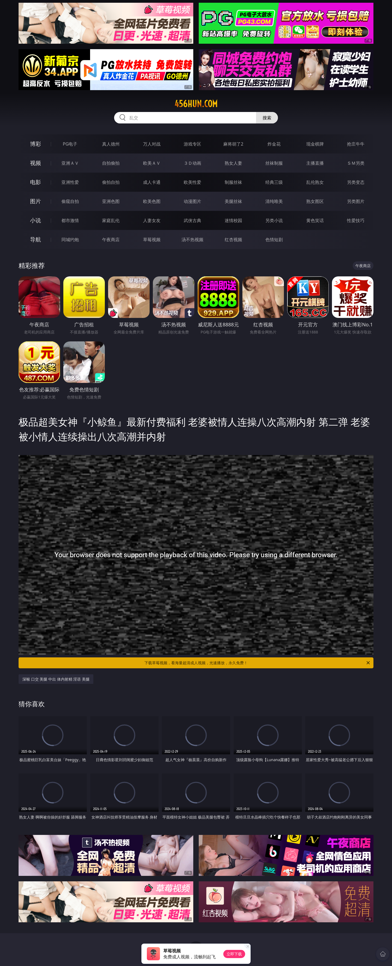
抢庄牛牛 (355, 144)
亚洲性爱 (70, 182)
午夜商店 (111, 240)
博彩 (35, 143)
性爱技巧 (355, 220)
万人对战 (152, 144)
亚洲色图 (111, 201)
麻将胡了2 (233, 144)
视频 (35, 163)
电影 (35, 182)
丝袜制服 (274, 163)
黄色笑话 (315, 220)
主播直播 (315, 163)
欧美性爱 (192, 182)
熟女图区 (315, 201)
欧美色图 (152, 201)
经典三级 (274, 182)
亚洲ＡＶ (70, 163)
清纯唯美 (274, 201)
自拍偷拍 (111, 163)
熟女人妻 (233, 163)
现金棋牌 (315, 144)
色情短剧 (274, 240)
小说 (35, 220)
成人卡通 (152, 182)
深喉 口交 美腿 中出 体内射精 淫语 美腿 (56, 679)
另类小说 (274, 220)
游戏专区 (192, 144)
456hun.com (196, 103)
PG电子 (70, 144)
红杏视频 (233, 240)
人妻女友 (152, 220)
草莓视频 (152, 240)
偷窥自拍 (70, 201)
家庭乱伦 (111, 220)
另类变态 (355, 182)
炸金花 (274, 144)
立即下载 (234, 953)
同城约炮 (70, 240)
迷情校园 (233, 220)
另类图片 (355, 201)
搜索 (267, 118)
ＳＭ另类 (355, 163)
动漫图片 (192, 201)
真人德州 (111, 144)
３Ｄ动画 (192, 163)
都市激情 (70, 220)
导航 (35, 239)
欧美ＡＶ (152, 163)
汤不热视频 (192, 240)
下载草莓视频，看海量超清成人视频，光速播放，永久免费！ (257, 663)
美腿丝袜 (233, 201)
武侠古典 (192, 220)
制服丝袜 (233, 182)
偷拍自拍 (111, 182)
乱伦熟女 (315, 182)
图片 (35, 201)
